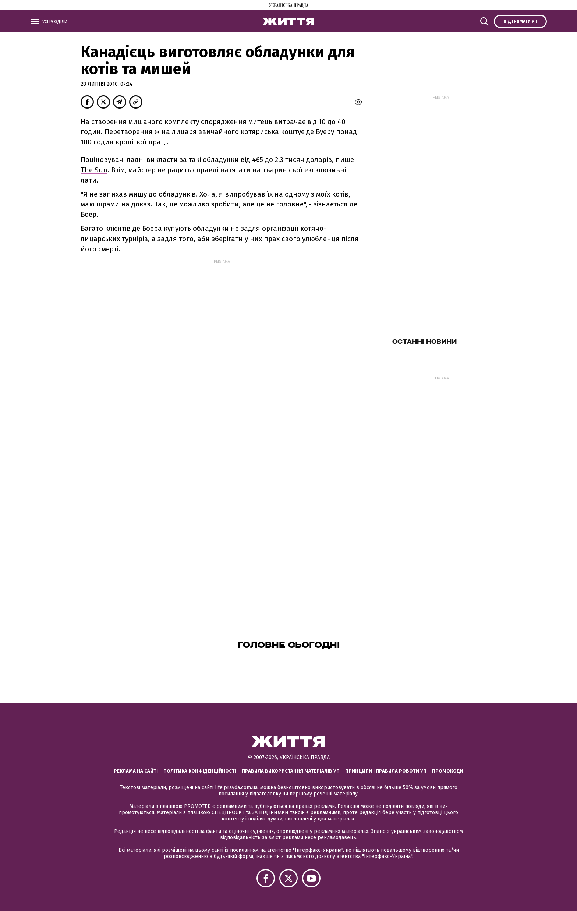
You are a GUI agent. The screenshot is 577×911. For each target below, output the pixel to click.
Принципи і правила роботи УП (385, 771)
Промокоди (447, 771)
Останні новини (424, 342)
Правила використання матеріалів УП (291, 771)
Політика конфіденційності (199, 771)
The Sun (94, 170)
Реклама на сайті (136, 771)
